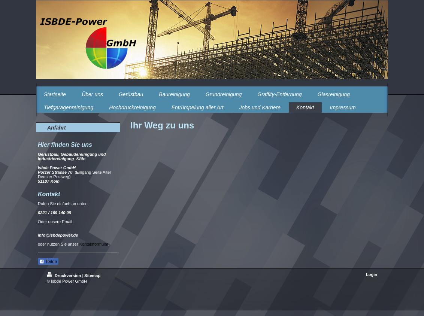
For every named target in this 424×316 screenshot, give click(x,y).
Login (371, 274)
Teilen (48, 261)
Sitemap (92, 275)
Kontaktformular (93, 244)
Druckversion (64, 275)
